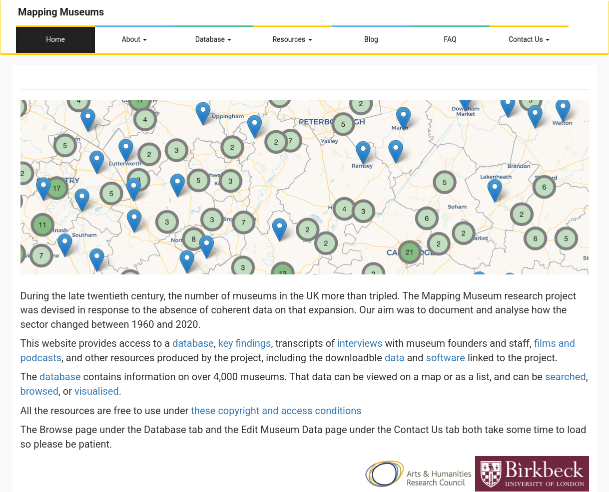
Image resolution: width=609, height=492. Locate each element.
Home (55, 39)
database (193, 343)
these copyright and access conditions (276, 411)
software (445, 358)
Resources (292, 39)
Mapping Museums (61, 12)
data (395, 358)
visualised (96, 391)
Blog (371, 39)
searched (565, 377)
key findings (244, 343)
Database (213, 39)
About (134, 39)
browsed (39, 391)
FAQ (450, 39)
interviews (360, 343)
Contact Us (529, 39)
